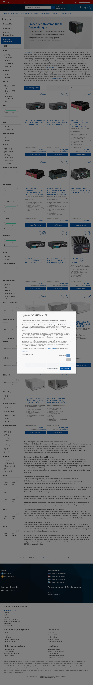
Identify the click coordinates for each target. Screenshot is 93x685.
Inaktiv (69, 359)
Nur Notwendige (52, 369)
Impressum (25, 351)
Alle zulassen (65, 369)
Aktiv (68, 355)
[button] (68, 355)
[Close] (70, 314)
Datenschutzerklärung (50, 348)
